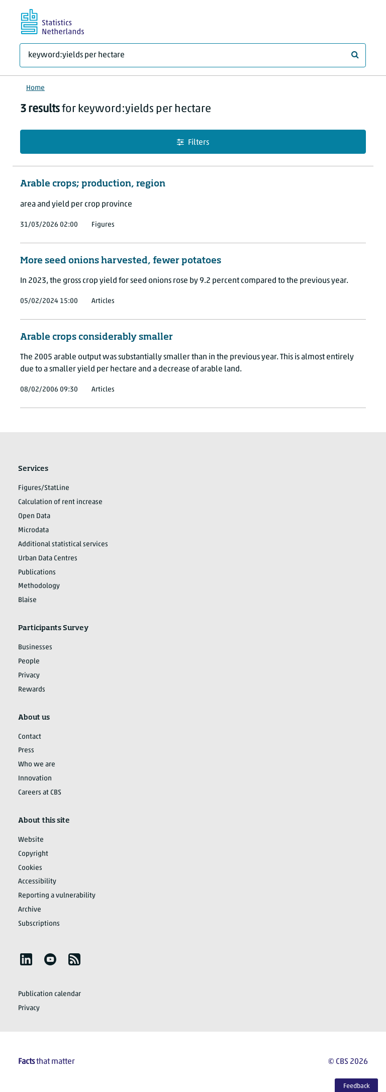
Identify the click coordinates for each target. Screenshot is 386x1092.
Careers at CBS (39, 792)
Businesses (35, 647)
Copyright (33, 854)
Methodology (39, 586)
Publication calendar (49, 994)
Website (31, 840)
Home (35, 88)
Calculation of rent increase (60, 502)
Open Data (34, 516)
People (29, 661)
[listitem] (26, 959)
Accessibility (37, 881)
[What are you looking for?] (193, 55)
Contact (29, 737)
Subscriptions (39, 924)
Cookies (30, 868)
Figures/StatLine (43, 488)
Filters (193, 142)
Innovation (35, 778)
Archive (29, 910)
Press (26, 750)
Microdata (33, 530)
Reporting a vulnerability (56, 895)
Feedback (356, 1086)
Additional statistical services (63, 544)
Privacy (29, 675)
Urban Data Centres (47, 558)
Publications (37, 572)
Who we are (36, 764)
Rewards (31, 689)
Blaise (27, 600)
